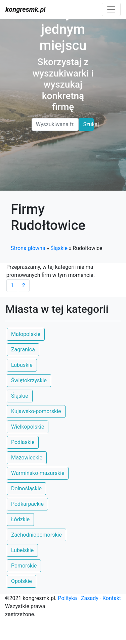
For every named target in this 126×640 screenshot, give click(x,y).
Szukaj (88, 124)
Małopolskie (25, 334)
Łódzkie (20, 519)
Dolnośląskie (26, 488)
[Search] (55, 124)
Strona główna (28, 248)
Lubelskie (22, 550)
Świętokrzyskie (29, 380)
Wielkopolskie (27, 427)
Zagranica (23, 349)
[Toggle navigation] (111, 9)
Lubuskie (22, 365)
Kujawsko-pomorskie (36, 411)
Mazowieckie (26, 457)
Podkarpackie (27, 504)
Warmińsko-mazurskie (37, 473)
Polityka (67, 598)
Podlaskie (22, 442)
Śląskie (59, 248)
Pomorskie (24, 565)
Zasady (89, 598)
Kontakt (111, 598)
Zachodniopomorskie (36, 535)
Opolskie (21, 581)
